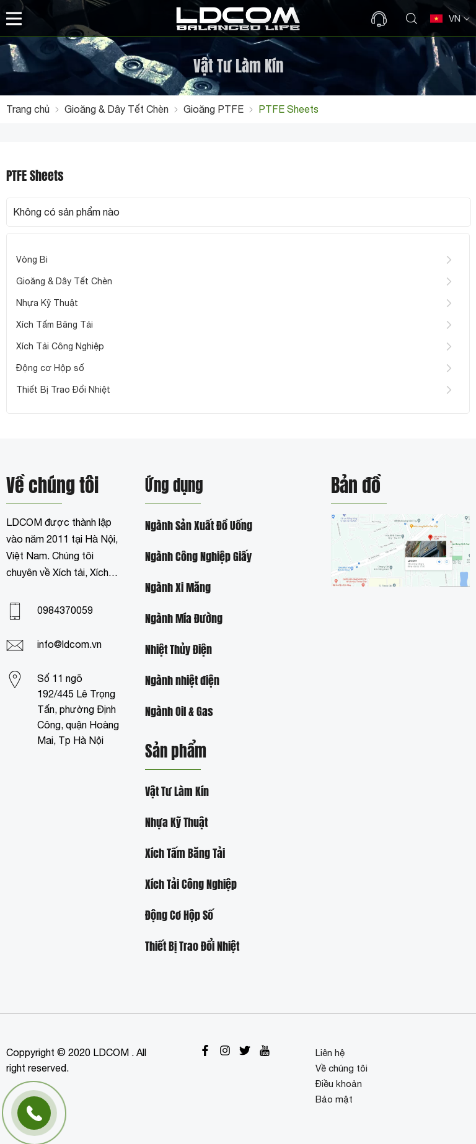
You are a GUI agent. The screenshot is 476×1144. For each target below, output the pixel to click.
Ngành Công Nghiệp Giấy (198, 557)
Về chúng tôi (341, 1068)
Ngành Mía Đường (184, 619)
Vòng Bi (32, 259)
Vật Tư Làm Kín (177, 792)
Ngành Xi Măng (178, 588)
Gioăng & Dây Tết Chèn (64, 281)
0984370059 (65, 610)
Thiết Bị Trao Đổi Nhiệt (63, 390)
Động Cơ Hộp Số (179, 915)
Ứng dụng (174, 486)
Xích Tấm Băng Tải (54, 325)
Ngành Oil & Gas (179, 712)
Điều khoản (338, 1083)
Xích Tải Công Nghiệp (60, 346)
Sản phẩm (175, 751)
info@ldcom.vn (69, 644)
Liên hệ (330, 1052)
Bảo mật (334, 1099)
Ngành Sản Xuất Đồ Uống (198, 526)
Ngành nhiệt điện (182, 681)
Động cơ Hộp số (50, 368)
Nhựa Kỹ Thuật (47, 303)
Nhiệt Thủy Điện (178, 650)
